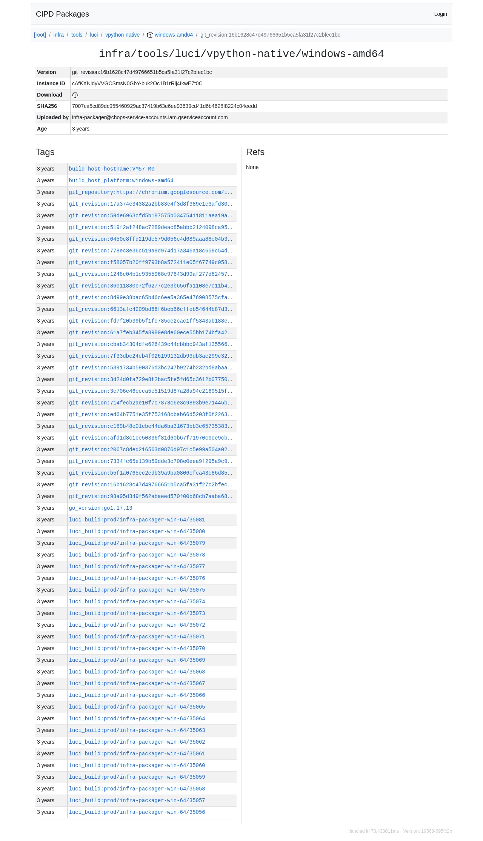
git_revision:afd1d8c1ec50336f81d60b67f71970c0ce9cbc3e (153, 437)
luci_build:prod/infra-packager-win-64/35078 (137, 554)
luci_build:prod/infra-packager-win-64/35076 (137, 578)
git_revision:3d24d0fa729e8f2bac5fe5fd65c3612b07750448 (153, 379)
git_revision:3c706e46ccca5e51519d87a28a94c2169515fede (153, 391)
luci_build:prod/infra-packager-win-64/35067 (137, 683)
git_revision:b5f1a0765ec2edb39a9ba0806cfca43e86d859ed (153, 473)
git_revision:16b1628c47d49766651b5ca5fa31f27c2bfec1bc (153, 484)
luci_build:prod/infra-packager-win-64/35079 (137, 543)
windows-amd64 (170, 35)
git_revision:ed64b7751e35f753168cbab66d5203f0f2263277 (153, 414)
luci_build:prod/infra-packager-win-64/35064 (137, 718)
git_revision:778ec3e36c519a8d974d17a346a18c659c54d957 (153, 250)
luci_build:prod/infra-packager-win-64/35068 (137, 671)
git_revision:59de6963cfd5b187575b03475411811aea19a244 (153, 215)
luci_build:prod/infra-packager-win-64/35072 (137, 625)
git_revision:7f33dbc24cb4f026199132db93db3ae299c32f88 (153, 356)
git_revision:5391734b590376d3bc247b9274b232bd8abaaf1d (153, 367)
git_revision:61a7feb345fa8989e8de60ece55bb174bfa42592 (153, 332)
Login (440, 14)
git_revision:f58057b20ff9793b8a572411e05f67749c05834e (153, 262)
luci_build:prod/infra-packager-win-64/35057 (137, 800)
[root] (40, 35)
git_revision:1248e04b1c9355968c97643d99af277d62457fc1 (153, 274)
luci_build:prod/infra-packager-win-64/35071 (137, 636)
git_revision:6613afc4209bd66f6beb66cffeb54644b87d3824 (153, 309)
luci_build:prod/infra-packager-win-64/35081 (137, 519)
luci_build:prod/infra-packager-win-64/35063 (137, 730)
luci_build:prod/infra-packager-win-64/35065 (137, 706)
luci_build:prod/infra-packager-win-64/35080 (137, 531)
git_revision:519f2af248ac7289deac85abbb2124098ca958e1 (153, 227)
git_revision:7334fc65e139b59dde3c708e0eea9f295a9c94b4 (153, 461)
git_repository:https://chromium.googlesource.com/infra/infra (164, 192)
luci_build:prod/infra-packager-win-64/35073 (137, 613)
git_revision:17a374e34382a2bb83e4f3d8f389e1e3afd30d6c (153, 204)
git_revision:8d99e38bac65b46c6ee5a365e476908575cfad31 (153, 297)
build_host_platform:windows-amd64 (121, 180)
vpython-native (122, 35)
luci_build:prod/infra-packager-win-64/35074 (137, 601)
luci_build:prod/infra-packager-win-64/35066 (137, 695)
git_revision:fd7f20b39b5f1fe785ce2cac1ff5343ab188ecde (153, 320)
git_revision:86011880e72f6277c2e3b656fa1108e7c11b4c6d (153, 285)
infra (59, 35)
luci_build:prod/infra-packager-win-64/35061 (137, 753)
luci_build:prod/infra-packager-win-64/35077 (137, 566)
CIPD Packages (62, 14)
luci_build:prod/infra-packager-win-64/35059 (137, 777)
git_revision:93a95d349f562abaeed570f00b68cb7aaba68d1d (153, 496)
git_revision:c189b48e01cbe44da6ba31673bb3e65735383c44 (153, 426)
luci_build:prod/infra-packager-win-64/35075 (137, 589)
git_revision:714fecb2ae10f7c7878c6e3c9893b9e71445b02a (153, 402)
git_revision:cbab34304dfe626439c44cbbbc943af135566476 (153, 344)
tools (77, 35)
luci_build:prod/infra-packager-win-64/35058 (137, 788)
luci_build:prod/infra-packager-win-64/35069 (137, 660)
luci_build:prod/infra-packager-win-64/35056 (137, 812)
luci (94, 35)
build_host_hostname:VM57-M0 (112, 168)
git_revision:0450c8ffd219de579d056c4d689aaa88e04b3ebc (153, 239)
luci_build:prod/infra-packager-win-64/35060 (137, 765)
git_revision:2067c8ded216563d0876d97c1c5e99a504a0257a (153, 449)
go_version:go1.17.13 (100, 508)
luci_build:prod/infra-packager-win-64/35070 (137, 648)
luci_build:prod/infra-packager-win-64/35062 (137, 742)
